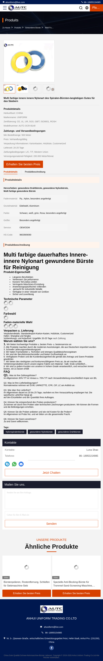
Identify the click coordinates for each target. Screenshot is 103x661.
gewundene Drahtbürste (69, 432)
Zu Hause (6, 28)
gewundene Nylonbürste (41, 432)
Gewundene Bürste (33, 28)
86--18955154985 (91, 2)
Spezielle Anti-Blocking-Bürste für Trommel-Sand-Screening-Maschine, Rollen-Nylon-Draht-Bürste (73, 584)
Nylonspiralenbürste (15, 432)
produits (17, 28)
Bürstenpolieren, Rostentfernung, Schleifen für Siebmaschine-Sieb (27, 584)
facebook (51, 648)
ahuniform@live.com (13, 2)
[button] (52, 89)
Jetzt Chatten (51, 472)
